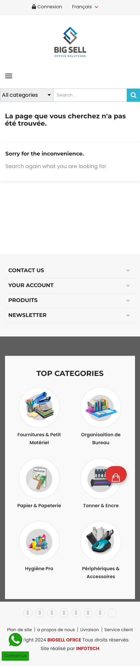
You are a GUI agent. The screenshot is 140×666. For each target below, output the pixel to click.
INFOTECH (87, 648)
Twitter (40, 613)
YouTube (64, 613)
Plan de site (19, 630)
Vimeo (88, 613)
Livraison (89, 630)
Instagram (100, 613)
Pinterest (76, 613)
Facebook (28, 613)
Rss (52, 613)
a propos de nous (56, 630)
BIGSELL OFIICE (64, 639)
